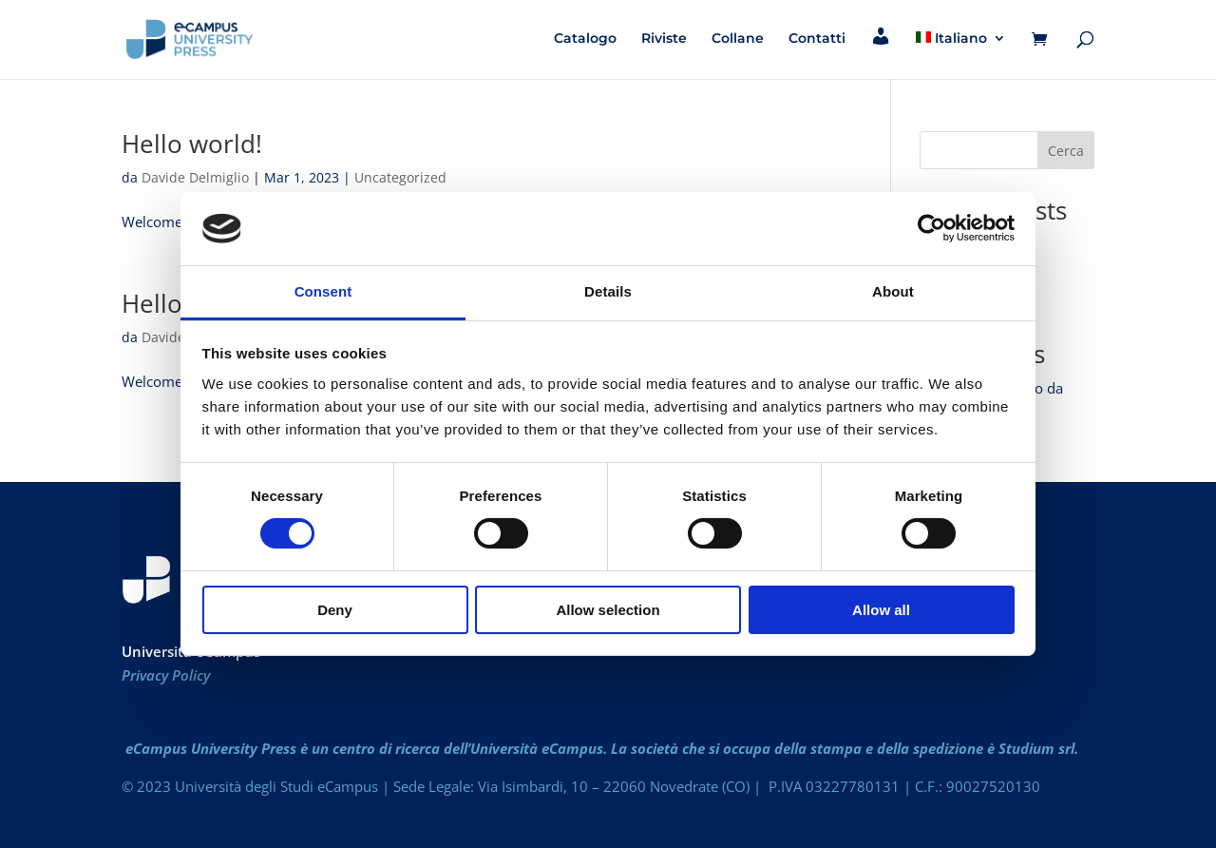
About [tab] (893, 291)
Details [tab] (608, 291)
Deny (334, 610)
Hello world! (192, 143)
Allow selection (607, 610)
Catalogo (585, 39)
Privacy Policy (166, 674)
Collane (738, 39)
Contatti (817, 39)
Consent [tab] (323, 291)
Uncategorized (400, 177)
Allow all (881, 610)
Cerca (1066, 151)
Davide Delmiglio (195, 177)
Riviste (664, 39)
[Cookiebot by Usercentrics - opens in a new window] (931, 228)
